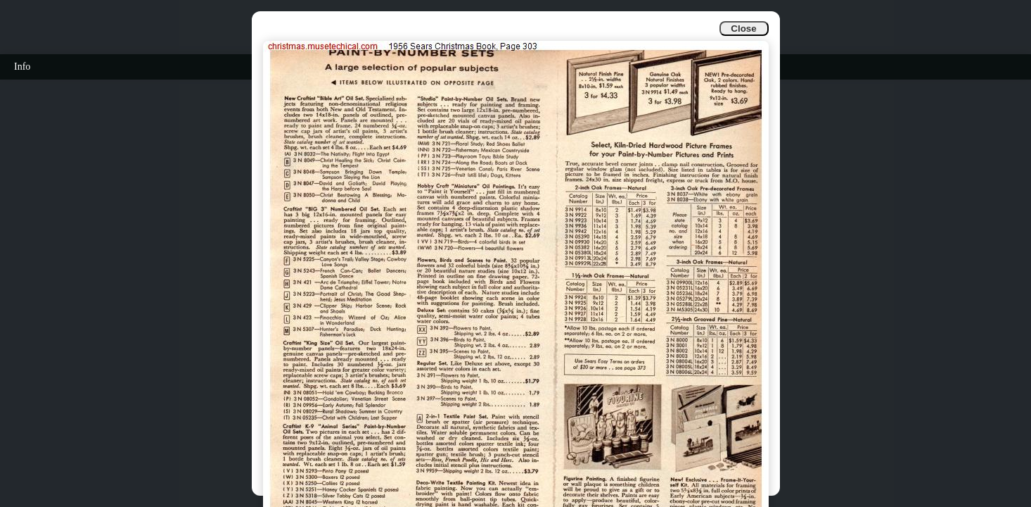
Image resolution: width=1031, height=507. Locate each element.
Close (743, 28)
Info (22, 66)
